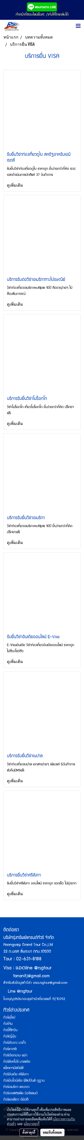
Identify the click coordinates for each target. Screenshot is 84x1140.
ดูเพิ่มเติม (15, 185)
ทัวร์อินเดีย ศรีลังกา (16, 1074)
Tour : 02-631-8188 (22, 959)
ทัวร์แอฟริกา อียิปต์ (15, 1099)
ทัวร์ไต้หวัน (10, 1030)
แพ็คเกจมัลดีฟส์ (13, 1068)
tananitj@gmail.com (31, 976)
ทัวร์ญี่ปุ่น (9, 1036)
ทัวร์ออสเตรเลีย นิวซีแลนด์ (20, 1093)
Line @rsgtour (17, 991)
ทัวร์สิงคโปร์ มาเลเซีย (16, 1062)
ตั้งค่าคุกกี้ (28, 1132)
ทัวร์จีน (8, 1024)
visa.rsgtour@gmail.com (50, 983)
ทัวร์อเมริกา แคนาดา (16, 1087)
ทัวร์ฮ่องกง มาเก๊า (14, 1043)
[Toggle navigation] (78, 26)
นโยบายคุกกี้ (31, 1124)
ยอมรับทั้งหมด (52, 1132)
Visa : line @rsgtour (27, 968)
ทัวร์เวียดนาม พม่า (15, 1055)
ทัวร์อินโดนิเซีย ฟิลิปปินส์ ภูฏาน (24, 1081)
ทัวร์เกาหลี (10, 1049)
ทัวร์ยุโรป (9, 1017)
